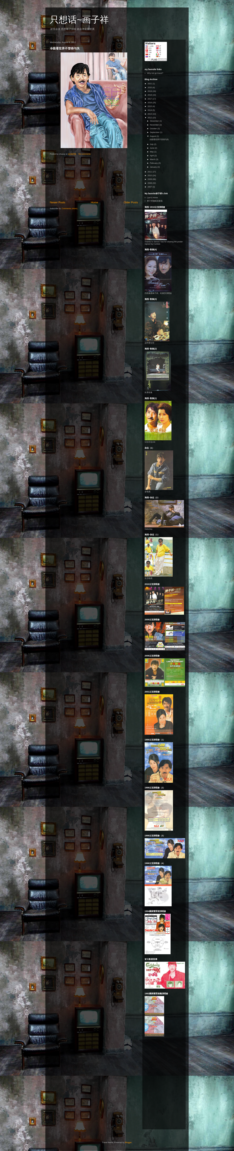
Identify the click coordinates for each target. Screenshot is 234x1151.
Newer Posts (57, 202)
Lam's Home (152, 197)
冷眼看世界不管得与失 (65, 48)
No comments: (84, 154)
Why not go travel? (155, 73)
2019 (150, 91)
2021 (150, 83)
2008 (150, 183)
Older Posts (131, 202)
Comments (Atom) (69, 208)
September (155, 132)
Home (94, 202)
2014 (150, 110)
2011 (150, 172)
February (154, 163)
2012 (150, 118)
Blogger (128, 1142)
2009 (150, 179)
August (153, 136)
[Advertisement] (93, 178)
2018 (150, 95)
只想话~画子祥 (79, 20)
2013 (150, 114)
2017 (150, 99)
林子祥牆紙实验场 (155, 201)
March (153, 159)
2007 (150, 187)
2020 (150, 87)
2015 (150, 106)
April (152, 155)
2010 (150, 175)
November (155, 125)
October (153, 128)
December (155, 121)
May (152, 152)
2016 (150, 102)
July (152, 144)
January (153, 167)
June (152, 148)
